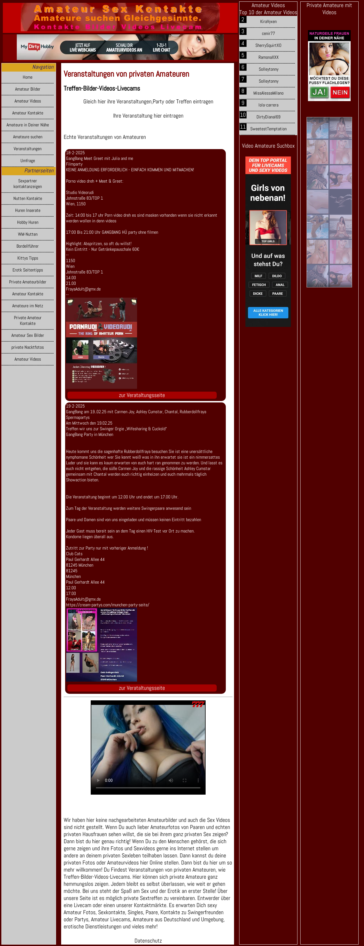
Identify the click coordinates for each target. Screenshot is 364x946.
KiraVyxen (268, 21)
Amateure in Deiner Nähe (28, 125)
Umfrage (27, 161)
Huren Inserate (27, 210)
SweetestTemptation (268, 129)
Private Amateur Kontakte (28, 320)
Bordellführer (27, 246)
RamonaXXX (268, 57)
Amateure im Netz (27, 306)
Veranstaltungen (28, 149)
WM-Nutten (28, 234)
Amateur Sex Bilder (27, 335)
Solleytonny (268, 69)
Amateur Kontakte (27, 113)
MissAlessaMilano (268, 93)
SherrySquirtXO (268, 45)
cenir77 (268, 33)
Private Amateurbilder (27, 282)
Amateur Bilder (27, 89)
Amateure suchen (27, 137)
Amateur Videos (28, 101)
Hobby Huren (27, 222)
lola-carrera (268, 105)
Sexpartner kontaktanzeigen (27, 183)
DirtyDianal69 (268, 117)
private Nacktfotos (27, 347)
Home (27, 77)
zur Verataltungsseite (142, 395)
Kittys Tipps (27, 258)
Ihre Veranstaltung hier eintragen (148, 115)
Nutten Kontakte (27, 198)
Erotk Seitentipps (28, 270)
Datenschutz (148, 940)
